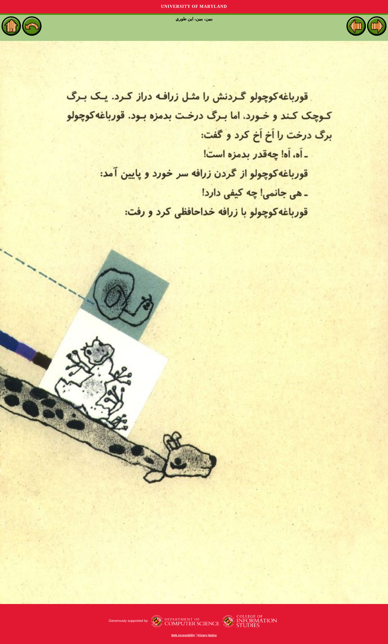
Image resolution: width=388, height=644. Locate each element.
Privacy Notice (207, 635)
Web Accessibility (183, 635)
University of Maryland (194, 6)
